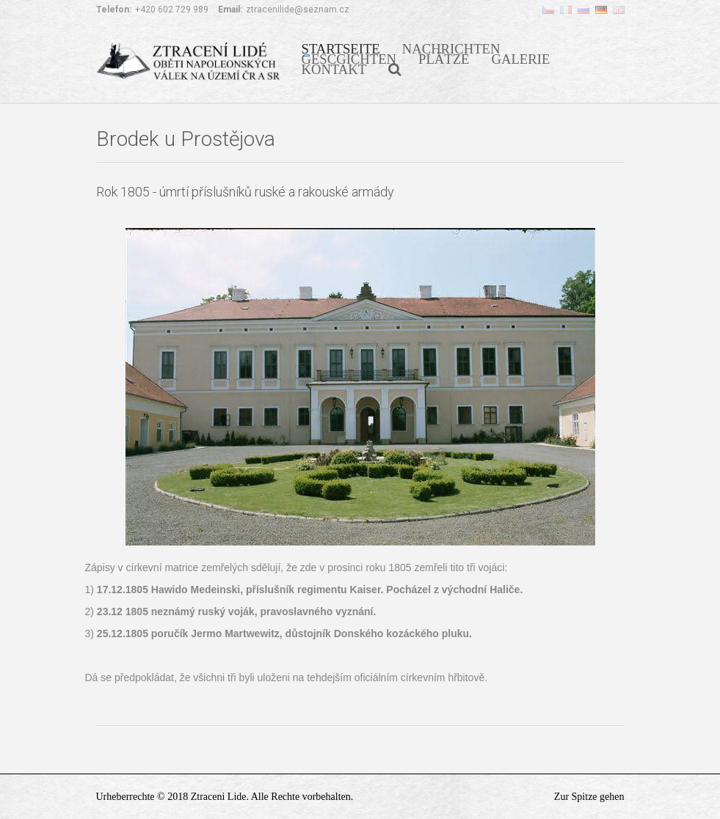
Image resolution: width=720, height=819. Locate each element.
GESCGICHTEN (349, 58)
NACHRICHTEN (451, 48)
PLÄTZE (443, 58)
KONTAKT (334, 68)
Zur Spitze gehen (589, 796)
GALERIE (521, 58)
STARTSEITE (341, 48)
